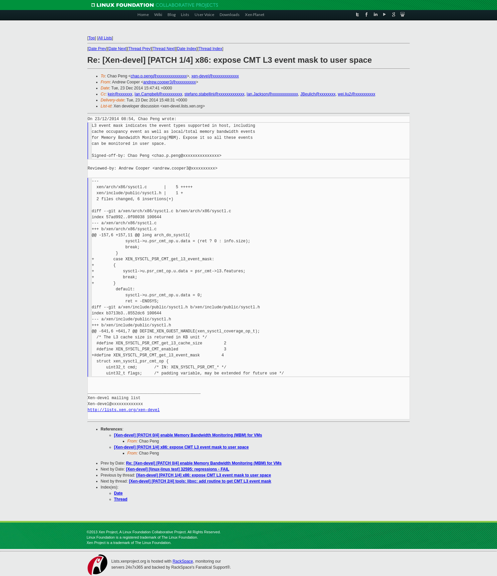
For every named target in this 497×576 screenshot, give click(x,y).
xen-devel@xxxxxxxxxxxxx (215, 76)
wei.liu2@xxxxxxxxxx (356, 94)
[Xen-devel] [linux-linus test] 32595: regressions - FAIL (177, 469)
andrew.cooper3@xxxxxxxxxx (169, 82)
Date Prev (97, 48)
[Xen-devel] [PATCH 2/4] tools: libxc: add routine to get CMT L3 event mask (200, 481)
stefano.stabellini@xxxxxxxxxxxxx (215, 94)
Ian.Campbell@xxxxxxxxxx (158, 94)
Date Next (117, 48)
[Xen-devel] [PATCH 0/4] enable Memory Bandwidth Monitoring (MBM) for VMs (188, 435)
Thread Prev (140, 48)
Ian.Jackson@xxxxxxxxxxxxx (272, 94)
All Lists (105, 38)
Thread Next (164, 48)
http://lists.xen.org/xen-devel (124, 410)
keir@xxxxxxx (120, 94)
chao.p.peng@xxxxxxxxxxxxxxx (159, 76)
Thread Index (210, 48)
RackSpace (183, 561)
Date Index (186, 48)
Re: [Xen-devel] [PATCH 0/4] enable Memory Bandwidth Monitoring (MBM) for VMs (204, 463)
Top (91, 38)
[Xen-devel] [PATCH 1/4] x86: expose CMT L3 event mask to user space (181, 447)
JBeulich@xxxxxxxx (318, 94)
